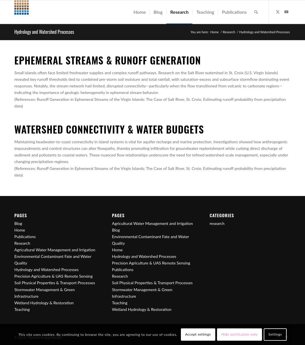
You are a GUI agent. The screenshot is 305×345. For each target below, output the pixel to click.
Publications (25, 236)
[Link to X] (277, 11)
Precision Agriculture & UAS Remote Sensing (53, 276)
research (217, 223)
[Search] (256, 12)
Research (22, 243)
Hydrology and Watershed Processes (44, 31)
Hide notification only (239, 334)
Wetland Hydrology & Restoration (44, 302)
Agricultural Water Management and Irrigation (54, 249)
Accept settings (198, 334)
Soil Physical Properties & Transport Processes (54, 282)
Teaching (22, 309)
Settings (275, 334)
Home (19, 230)
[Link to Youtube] (286, 11)
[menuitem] (139, 12)
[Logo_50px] (21, 12)
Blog (18, 223)
